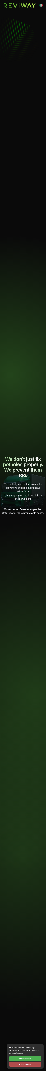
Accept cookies (25, 1059)
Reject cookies (25, 1064)
